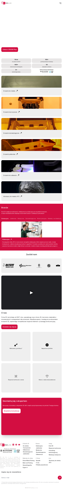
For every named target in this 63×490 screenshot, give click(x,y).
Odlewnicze (26, 450)
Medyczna (39, 450)
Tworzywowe (27, 448)
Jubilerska (39, 448)
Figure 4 (25, 467)
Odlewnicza (39, 454)
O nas (37, 462)
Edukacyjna (39, 446)
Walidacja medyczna (55, 454)
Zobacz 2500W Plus (10, 49)
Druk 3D (51, 446)
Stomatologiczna (41, 452)
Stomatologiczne (28, 451)
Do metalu (26, 446)
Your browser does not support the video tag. (31, 82)
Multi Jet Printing (28, 463)
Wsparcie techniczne (55, 448)
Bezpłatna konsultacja (11, 411)
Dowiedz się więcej (9, 327)
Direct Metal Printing (28, 460)
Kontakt (38, 460)
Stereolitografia (27, 465)
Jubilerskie (26, 453)
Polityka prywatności (42, 465)
